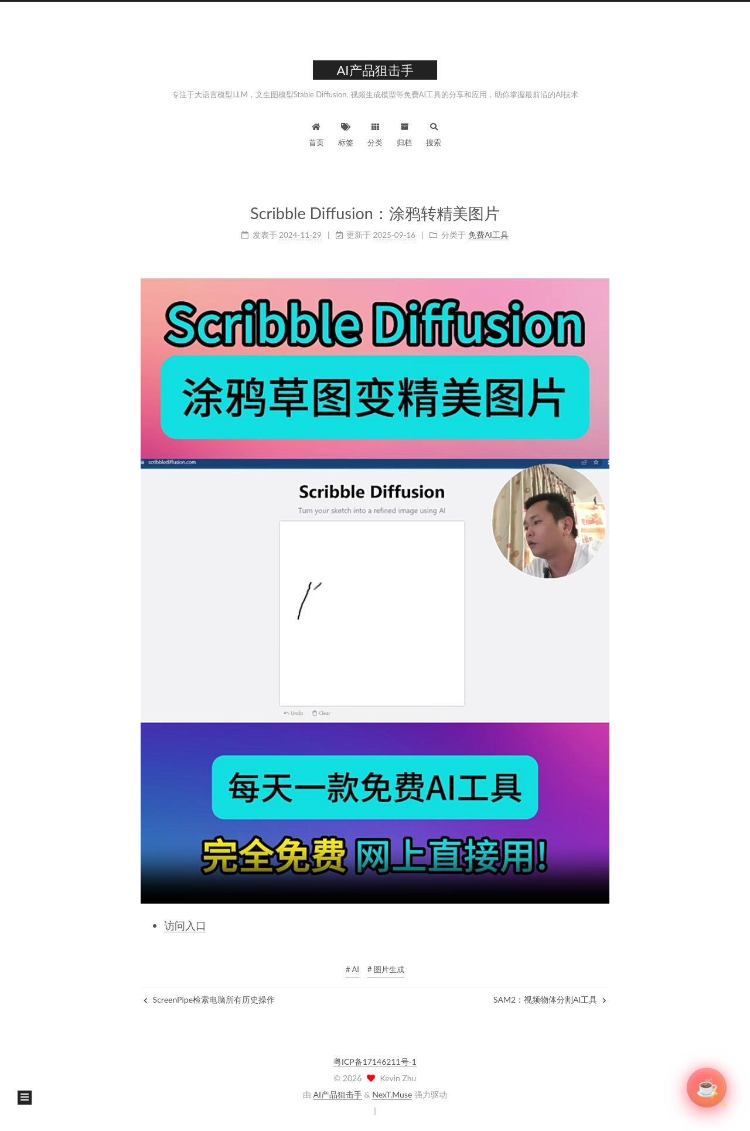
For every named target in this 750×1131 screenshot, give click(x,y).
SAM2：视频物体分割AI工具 (549, 999)
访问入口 (185, 925)
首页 (316, 133)
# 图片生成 (385, 969)
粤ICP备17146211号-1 (375, 1062)
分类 (375, 133)
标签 (345, 133)
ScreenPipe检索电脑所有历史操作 (209, 999)
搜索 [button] (433, 133)
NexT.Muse (392, 1094)
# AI (352, 969)
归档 (404, 133)
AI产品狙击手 (337, 1094)
